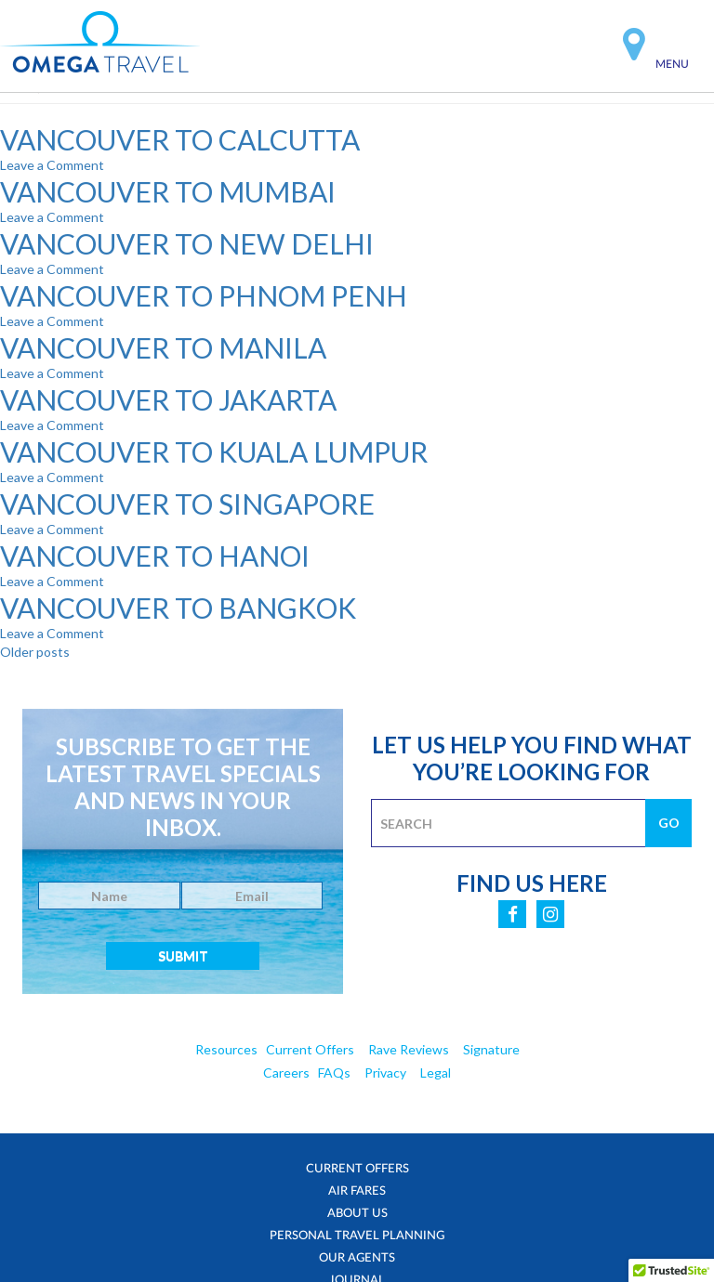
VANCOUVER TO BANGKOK (178, 607)
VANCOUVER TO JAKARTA (168, 399)
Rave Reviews (408, 1049)
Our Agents (357, 1256)
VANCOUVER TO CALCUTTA (180, 139)
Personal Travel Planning (357, 1234)
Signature (491, 1049)
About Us (357, 1212)
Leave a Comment (52, 165)
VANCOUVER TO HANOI (155, 555)
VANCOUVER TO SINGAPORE (187, 503)
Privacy (385, 1072)
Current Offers (310, 1049)
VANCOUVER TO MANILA (163, 347)
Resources (226, 1049)
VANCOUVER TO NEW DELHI (187, 243)
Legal (435, 1072)
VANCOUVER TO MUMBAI (168, 191)
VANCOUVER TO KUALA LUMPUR (214, 451)
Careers (286, 1072)
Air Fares (357, 1190)
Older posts (35, 652)
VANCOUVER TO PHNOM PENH (203, 295)
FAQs (334, 1072)
